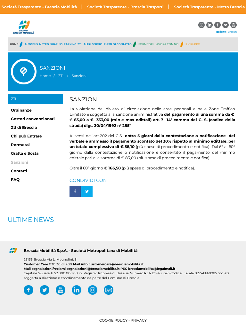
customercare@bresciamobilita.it (116, 264)
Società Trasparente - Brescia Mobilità (40, 6)
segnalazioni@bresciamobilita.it (93, 269)
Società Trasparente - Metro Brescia (209, 6)
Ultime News (31, 219)
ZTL (14, 99)
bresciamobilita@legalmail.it (151, 269)
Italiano (221, 31)
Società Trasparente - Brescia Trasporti (126, 6)
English (232, 31)
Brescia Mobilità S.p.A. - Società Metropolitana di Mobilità (80, 250)
